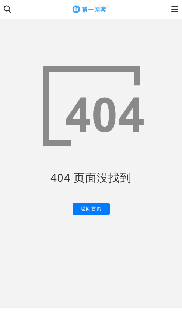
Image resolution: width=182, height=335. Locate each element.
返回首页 (91, 209)
